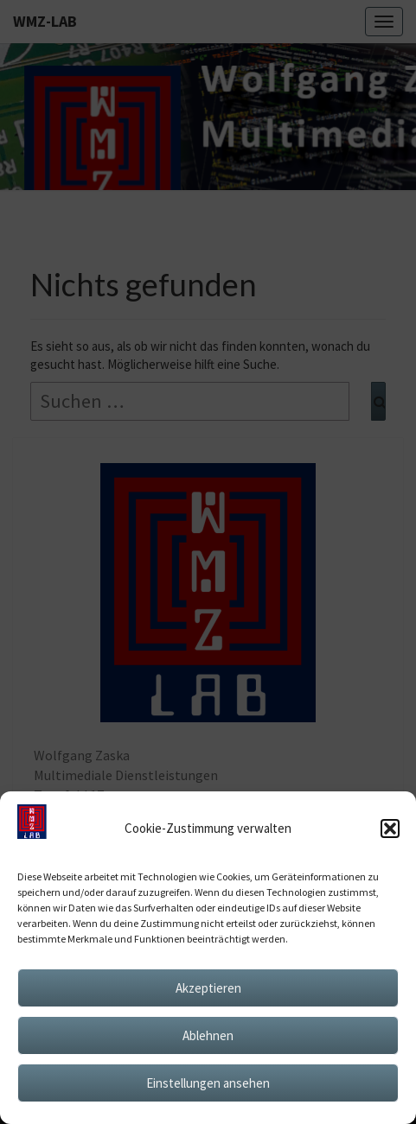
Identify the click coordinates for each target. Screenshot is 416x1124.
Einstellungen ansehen (208, 1083)
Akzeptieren (208, 988)
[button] (390, 828)
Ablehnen (208, 1035)
